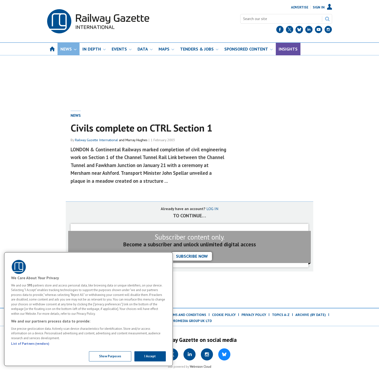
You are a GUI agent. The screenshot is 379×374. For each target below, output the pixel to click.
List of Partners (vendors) (30, 344)
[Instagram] (328, 31)
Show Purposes (110, 356)
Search (327, 19)
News (76, 115)
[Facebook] (280, 31)
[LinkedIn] (309, 31)
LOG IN (212, 208)
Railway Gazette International (96, 140)
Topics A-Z (281, 315)
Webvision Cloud (200, 366)
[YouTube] (318, 31)
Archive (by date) (310, 315)
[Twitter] (289, 31)
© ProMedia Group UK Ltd (189, 321)
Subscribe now (192, 256)
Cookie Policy (224, 315)
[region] (88, 309)
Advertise (299, 7)
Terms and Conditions (186, 315)
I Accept (150, 356)
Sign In (319, 7)
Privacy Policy (253, 315)
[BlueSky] (299, 31)
